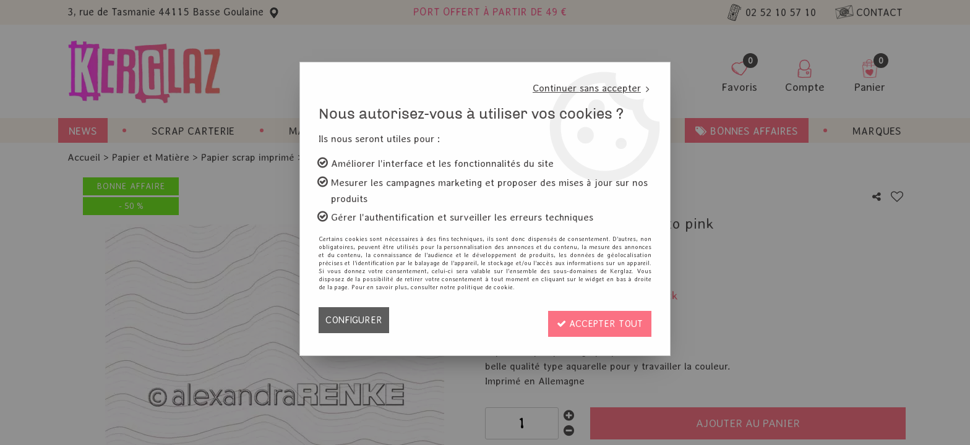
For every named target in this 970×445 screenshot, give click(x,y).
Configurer (354, 320)
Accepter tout (597, 320)
